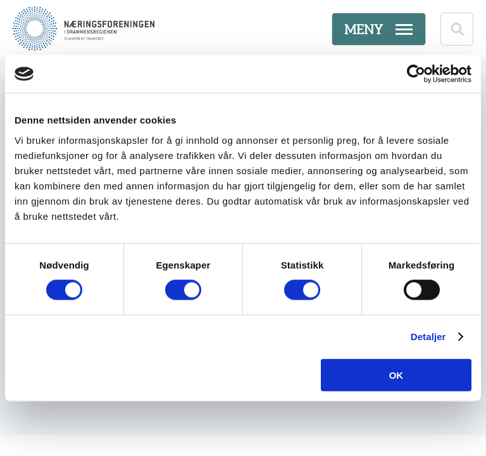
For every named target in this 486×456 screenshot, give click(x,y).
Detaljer (428, 336)
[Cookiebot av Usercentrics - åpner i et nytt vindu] (416, 74)
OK (396, 374)
